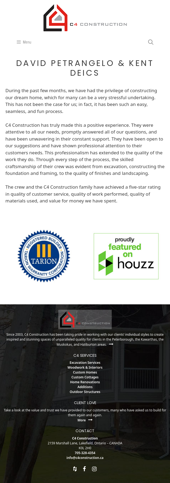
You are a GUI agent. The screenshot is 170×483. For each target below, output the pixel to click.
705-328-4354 (85, 453)
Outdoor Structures (85, 391)
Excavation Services (85, 362)
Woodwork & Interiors (84, 367)
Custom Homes (85, 372)
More (85, 420)
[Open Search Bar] (150, 42)
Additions (85, 387)
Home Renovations (85, 382)
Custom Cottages (85, 377)
